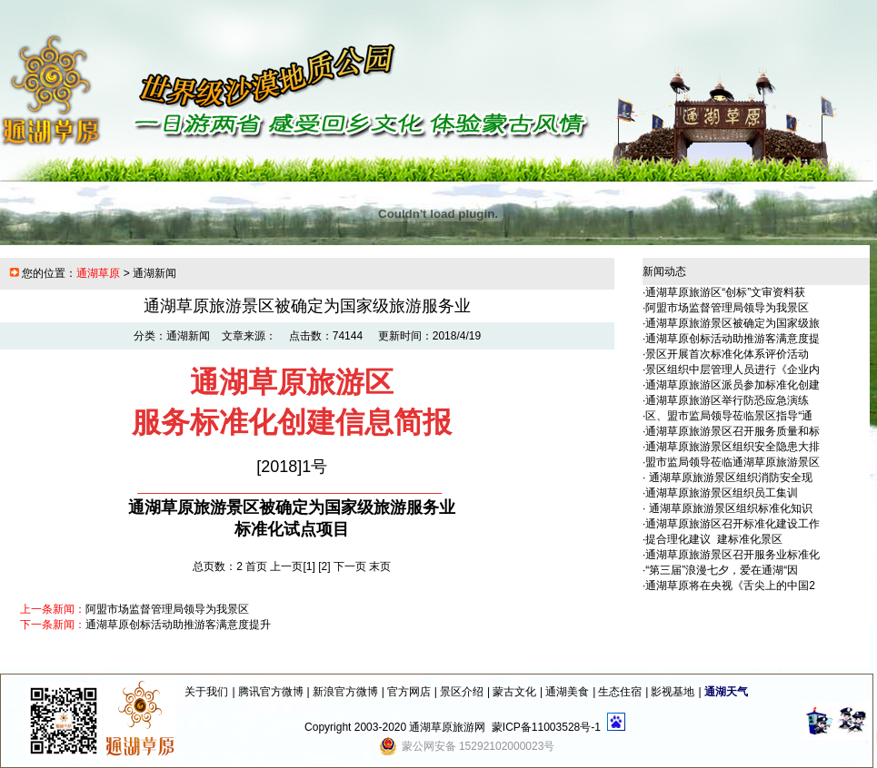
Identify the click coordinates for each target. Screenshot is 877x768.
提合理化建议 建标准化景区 (713, 539)
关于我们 (206, 691)
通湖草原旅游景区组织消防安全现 (728, 477)
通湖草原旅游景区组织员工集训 (721, 493)
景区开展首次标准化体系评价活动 (727, 354)
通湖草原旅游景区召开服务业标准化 (732, 554)
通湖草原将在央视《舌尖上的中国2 (730, 585)
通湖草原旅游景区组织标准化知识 (728, 508)
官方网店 (409, 691)
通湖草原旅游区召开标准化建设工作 (732, 523)
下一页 (350, 566)
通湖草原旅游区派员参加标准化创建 (732, 385)
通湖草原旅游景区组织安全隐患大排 (732, 446)
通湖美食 (567, 691)
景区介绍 (461, 691)
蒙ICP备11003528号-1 (546, 727)
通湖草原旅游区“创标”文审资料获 (725, 292)
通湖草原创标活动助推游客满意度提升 (178, 624)
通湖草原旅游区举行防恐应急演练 (727, 400)
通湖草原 (98, 273)
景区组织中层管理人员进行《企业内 (732, 369)
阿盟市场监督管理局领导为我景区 (167, 609)
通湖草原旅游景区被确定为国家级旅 (732, 323)
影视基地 (672, 691)
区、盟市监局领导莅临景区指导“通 (728, 415)
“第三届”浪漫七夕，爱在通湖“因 (721, 570)
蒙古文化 (514, 691)
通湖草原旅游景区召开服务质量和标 (732, 431)
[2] (324, 566)
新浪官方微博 (345, 691)
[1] (309, 566)
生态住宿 (620, 691)
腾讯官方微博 (271, 691)
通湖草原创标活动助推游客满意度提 (732, 338)
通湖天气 (726, 691)
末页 (380, 566)
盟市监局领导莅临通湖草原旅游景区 (732, 462)
